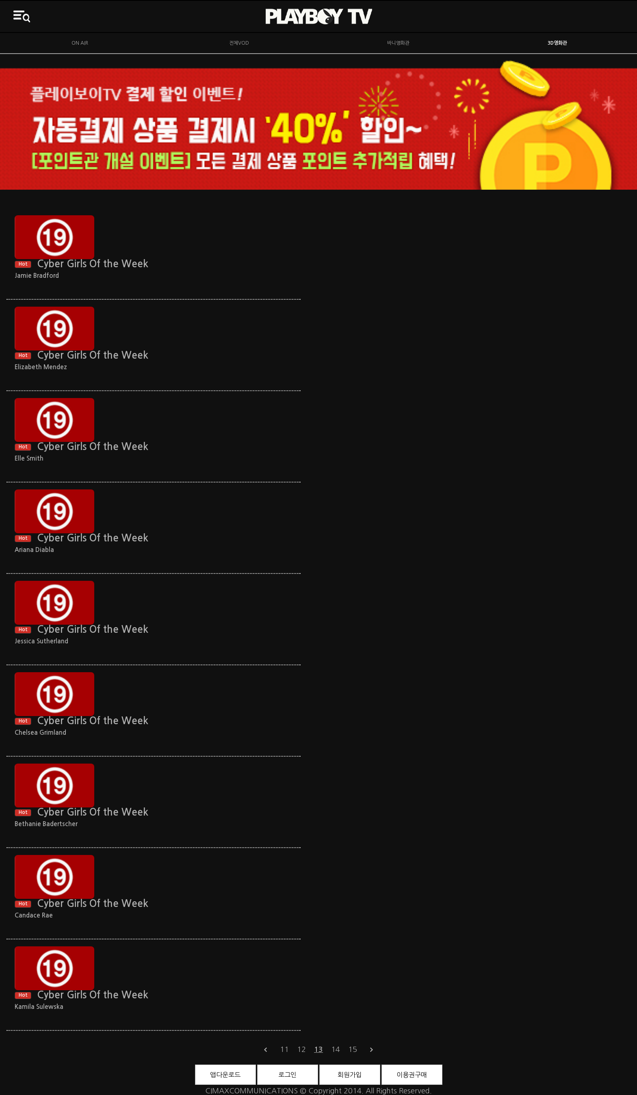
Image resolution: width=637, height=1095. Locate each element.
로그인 (287, 1074)
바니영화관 (398, 43)
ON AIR (80, 43)
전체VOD (239, 43)
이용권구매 (411, 1074)
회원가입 (350, 1074)
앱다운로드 (225, 1074)
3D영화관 (557, 43)
